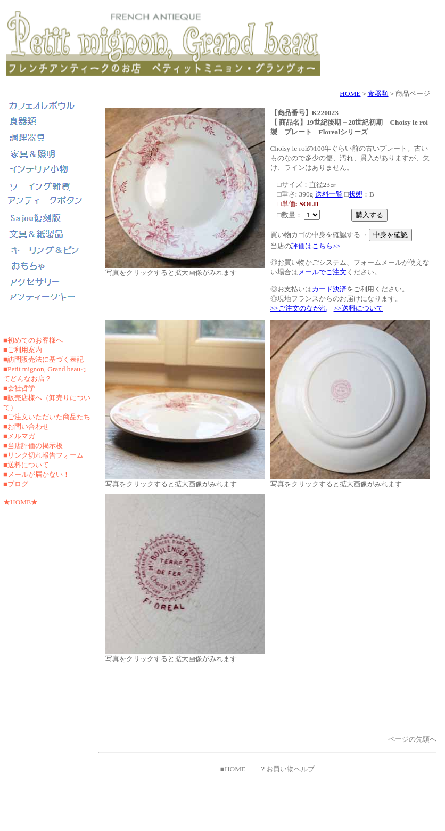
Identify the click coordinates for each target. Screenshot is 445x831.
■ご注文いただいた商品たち (46, 417)
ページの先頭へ (412, 739)
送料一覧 (329, 194)
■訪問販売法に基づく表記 (43, 359)
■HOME (232, 769)
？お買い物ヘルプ (287, 769)
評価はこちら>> (316, 246)
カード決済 (329, 289)
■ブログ (15, 484)
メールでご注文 (322, 272)
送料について (28, 465)
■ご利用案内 (22, 350)
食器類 (378, 93)
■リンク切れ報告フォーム (43, 455)
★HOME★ (20, 502)
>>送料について (358, 308)
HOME (350, 93)
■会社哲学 (19, 388)
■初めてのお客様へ (33, 340)
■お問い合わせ (26, 426)
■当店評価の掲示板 (33, 446)
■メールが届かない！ (36, 474)
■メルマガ (19, 436)
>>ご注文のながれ (298, 308)
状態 (355, 194)
